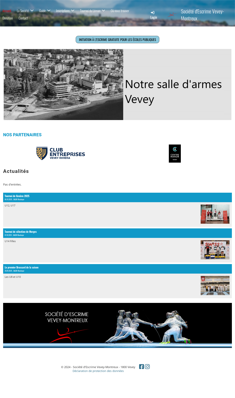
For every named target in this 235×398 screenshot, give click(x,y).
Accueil (6, 10)
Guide (44, 10)
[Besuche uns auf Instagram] (147, 366)
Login (153, 15)
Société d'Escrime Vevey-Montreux (202, 15)
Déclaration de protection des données (98, 371)
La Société (25, 10)
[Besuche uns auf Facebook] (141, 366)
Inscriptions (65, 10)
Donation (7, 17)
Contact (23, 17)
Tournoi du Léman (92, 10)
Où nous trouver (120, 10)
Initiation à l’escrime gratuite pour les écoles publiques (117, 39)
